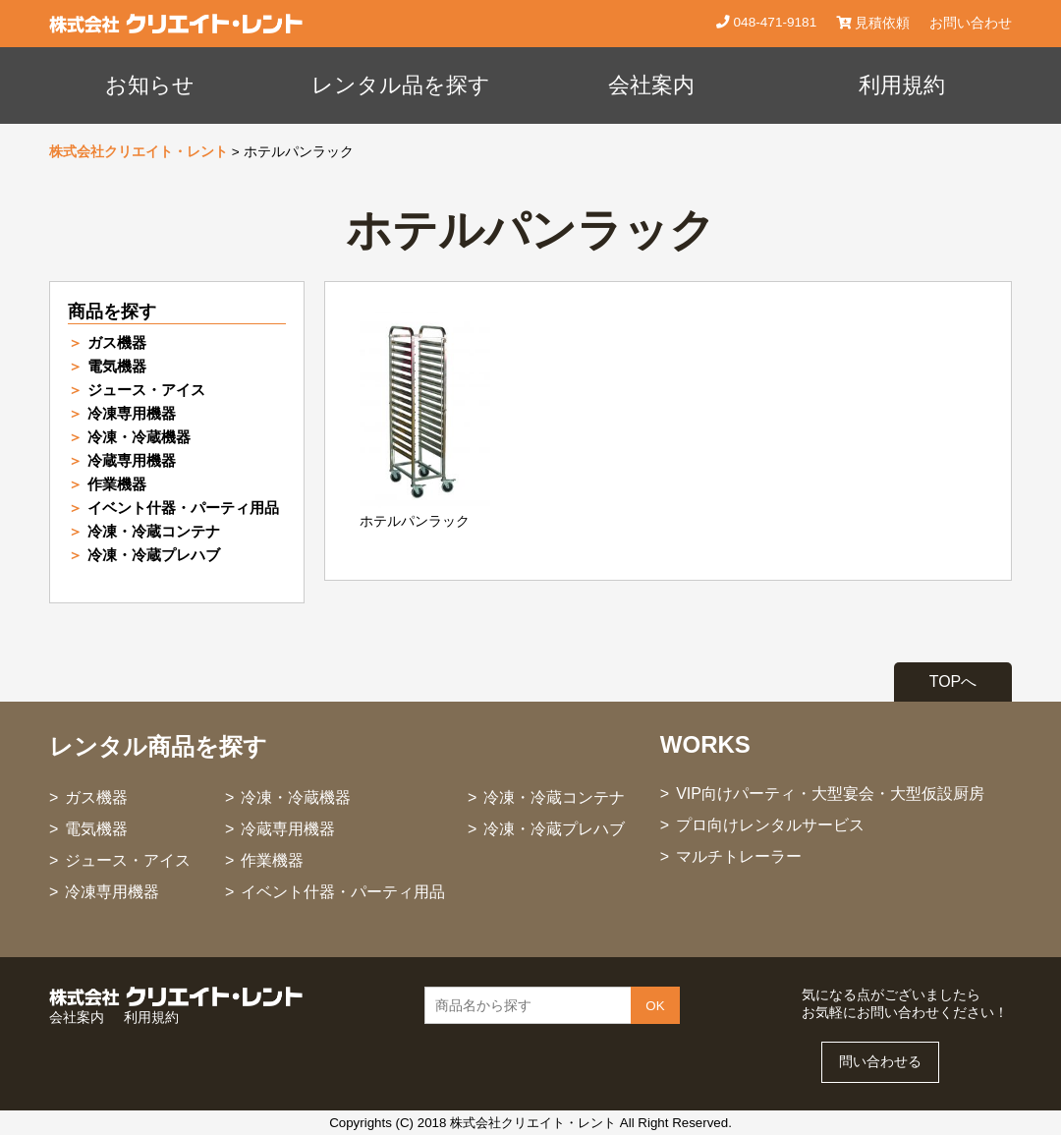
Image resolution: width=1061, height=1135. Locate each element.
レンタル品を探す (400, 85)
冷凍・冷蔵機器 (139, 436)
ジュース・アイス (146, 389)
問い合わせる (880, 1061)
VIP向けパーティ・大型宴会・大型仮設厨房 (830, 793)
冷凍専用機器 (131, 413)
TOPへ (953, 681)
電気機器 (116, 366)
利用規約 (902, 85)
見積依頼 (873, 23)
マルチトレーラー (739, 856)
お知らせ (150, 85)
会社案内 (651, 85)
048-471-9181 (773, 22)
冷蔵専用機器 (131, 460)
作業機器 (116, 484)
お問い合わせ (970, 23)
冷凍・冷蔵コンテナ (153, 531)
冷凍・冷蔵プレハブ (153, 554)
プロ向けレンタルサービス (770, 825)
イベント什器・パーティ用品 (183, 507)
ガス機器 (116, 342)
